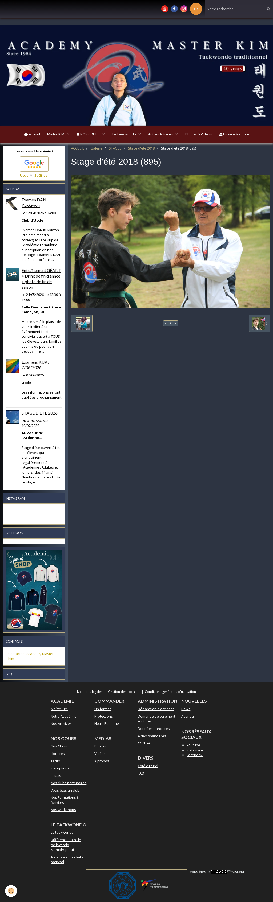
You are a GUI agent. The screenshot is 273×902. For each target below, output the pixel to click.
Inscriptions (60, 769)
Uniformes (102, 709)
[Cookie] (11, 891)
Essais (56, 776)
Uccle (24, 176)
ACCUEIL (77, 149)
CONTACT (145, 744)
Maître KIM (54, 134)
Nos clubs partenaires (68, 783)
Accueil (29, 134)
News (185, 709)
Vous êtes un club (65, 791)
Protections (103, 717)
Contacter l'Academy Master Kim (31, 657)
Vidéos (100, 754)
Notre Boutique (106, 724)
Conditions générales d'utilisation (170, 692)
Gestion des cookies (123, 692)
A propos (101, 761)
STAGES (115, 149)
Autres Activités (162, 134)
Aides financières (152, 736)
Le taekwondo (62, 833)
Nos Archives (61, 724)
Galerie (96, 149)
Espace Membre (237, 134)
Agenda (187, 717)
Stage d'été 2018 (141, 149)
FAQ (141, 774)
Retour (170, 324)
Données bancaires (154, 729)
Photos (100, 747)
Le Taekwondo (124, 134)
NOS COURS (88, 134)
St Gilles (40, 176)
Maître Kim (59, 709)
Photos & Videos (200, 134)
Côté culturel (148, 766)
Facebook (195, 756)
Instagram (195, 750)
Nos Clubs (59, 747)
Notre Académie (64, 717)
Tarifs (55, 761)
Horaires (58, 754)
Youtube (193, 746)
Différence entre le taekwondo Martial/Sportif (66, 845)
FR (196, 8)
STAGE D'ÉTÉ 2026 (40, 414)
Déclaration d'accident (156, 709)
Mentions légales (90, 692)
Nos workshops (63, 810)
